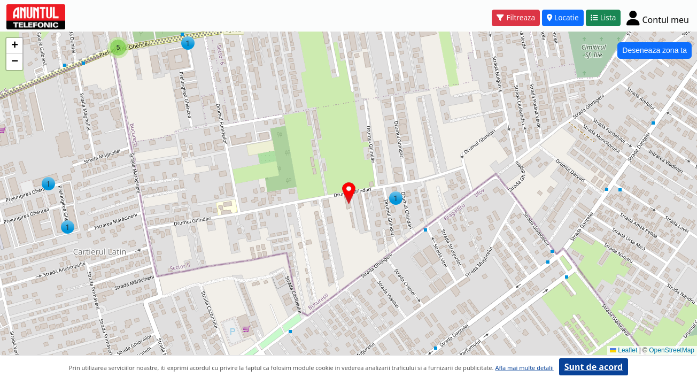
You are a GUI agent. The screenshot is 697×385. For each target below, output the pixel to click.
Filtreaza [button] (516, 17)
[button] (67, 227)
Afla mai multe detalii (524, 368)
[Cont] (657, 17)
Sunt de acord (593, 367)
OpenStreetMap (671, 350)
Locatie (563, 17)
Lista (603, 17)
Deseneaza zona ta (654, 50)
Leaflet (623, 350)
